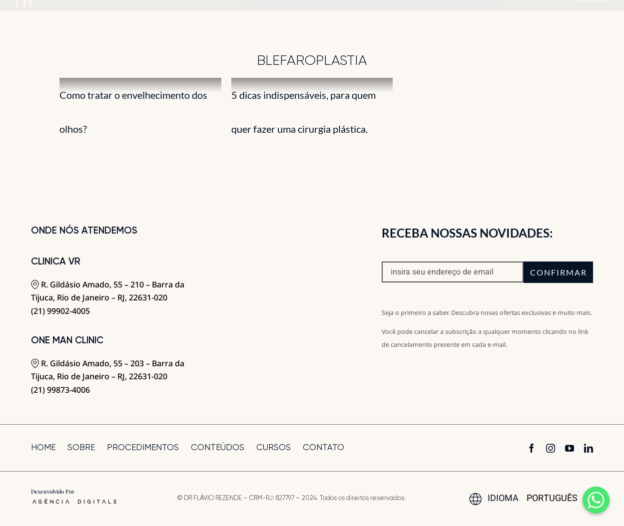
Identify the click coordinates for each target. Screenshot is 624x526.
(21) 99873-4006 (60, 389)
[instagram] (550, 448)
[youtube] (569, 448)
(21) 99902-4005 (60, 310)
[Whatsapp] (596, 500)
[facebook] (531, 448)
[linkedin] (588, 448)
